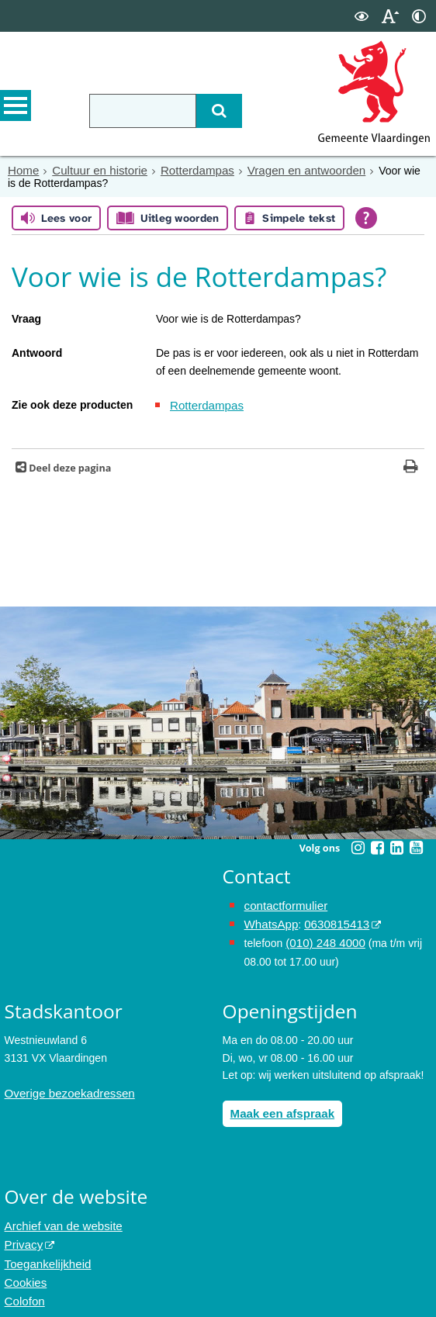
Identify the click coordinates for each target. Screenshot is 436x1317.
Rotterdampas (185, 170)
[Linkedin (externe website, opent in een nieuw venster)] (397, 846)
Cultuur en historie (94, 170)
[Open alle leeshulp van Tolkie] (366, 217)
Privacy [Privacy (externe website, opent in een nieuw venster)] (22, 1235)
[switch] (361, 15)
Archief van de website (59, 1217)
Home (22, 170)
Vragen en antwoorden (287, 170)
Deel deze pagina (68, 466)
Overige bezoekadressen (65, 1086)
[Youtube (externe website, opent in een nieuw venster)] (416, 846)
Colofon (23, 1287)
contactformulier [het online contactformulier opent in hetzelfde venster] (283, 903)
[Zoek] (206, 111)
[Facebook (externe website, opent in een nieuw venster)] (377, 846)
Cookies (24, 1269)
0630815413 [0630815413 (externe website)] (330, 920)
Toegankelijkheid (45, 1252)
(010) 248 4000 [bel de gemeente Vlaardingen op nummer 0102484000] (322, 938)
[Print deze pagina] (410, 466)
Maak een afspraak (278, 1106)
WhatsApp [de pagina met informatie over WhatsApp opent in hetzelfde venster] (269, 920)
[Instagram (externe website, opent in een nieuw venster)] (358, 846)
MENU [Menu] (15, 109)
